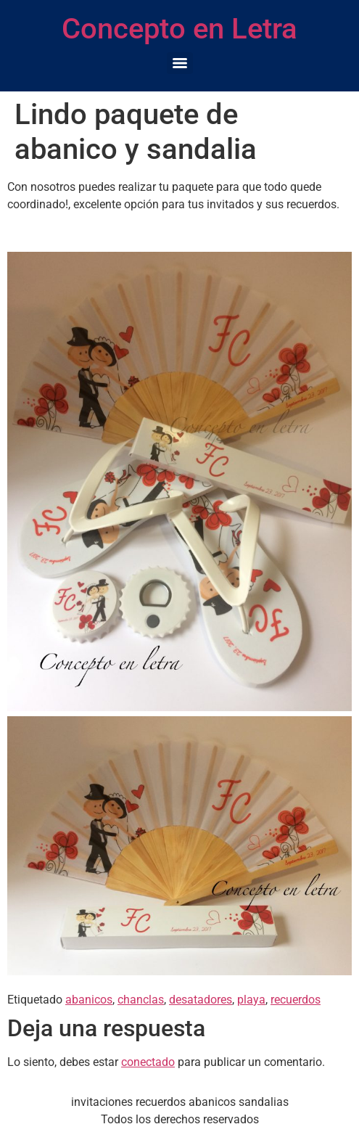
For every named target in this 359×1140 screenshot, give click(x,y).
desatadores (200, 999)
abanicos (88, 999)
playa (251, 999)
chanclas (140, 999)
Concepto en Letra (179, 29)
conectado (148, 1062)
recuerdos (296, 999)
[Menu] (180, 63)
